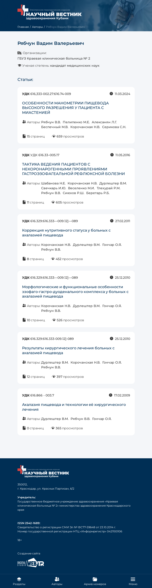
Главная (23, 27)
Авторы (37, 27)
